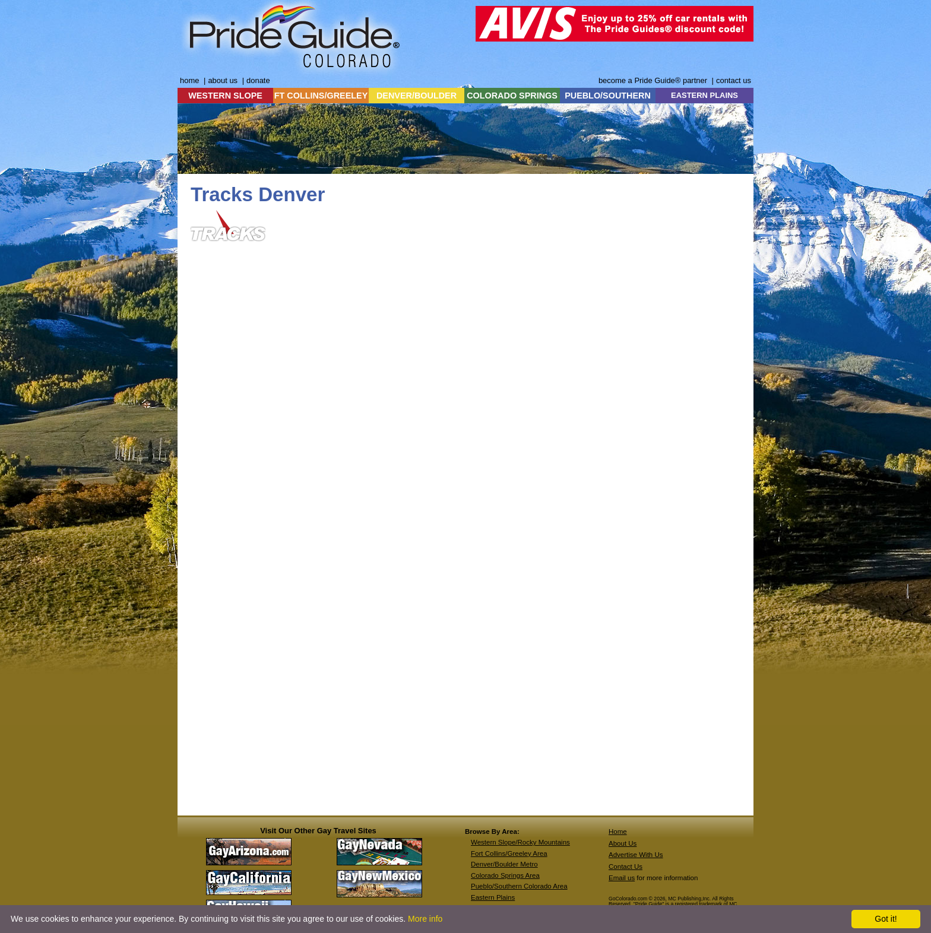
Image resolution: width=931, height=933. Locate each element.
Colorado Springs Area (505, 875)
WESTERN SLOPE (225, 95)
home (189, 80)
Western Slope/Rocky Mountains (520, 842)
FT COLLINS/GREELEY (321, 95)
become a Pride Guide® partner (652, 80)
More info (425, 919)
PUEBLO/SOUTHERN (608, 95)
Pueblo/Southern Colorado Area (519, 886)
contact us (733, 80)
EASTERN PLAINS (704, 95)
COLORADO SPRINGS (512, 95)
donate (258, 80)
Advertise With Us (636, 854)
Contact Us (625, 866)
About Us (622, 843)
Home (618, 831)
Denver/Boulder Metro (504, 864)
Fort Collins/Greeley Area (509, 853)
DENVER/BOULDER (416, 95)
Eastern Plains (493, 897)
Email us (622, 877)
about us (223, 80)
